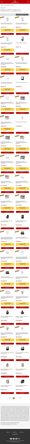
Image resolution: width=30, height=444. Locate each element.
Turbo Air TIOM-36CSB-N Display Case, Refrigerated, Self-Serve (22, 386)
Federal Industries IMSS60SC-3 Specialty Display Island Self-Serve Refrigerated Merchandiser (22, 297)
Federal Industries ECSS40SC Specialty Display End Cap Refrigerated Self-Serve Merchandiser (7, 258)
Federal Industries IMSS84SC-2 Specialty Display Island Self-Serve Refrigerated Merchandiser (7, 334)
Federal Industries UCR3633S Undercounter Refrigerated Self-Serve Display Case (6, 123)
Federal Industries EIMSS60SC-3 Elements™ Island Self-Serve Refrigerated (22, 238)
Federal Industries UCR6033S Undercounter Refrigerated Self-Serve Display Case (6, 182)
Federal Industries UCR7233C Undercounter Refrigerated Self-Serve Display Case (21, 202)
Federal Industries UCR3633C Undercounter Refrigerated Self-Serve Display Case (21, 103)
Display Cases (3, 7)
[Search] (15, 5)
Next (20, 398)
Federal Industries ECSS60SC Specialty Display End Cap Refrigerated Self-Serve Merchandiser (22, 278)
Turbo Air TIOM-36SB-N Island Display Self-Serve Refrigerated (7, 353)
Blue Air (12, 424)
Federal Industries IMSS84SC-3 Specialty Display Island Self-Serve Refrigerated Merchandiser (22, 334)
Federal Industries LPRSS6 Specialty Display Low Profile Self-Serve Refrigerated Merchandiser (22, 182)
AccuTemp (2, 424)
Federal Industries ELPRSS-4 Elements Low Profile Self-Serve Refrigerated (22, 23)
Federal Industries (7, 424)
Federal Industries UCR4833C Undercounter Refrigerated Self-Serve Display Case (6, 142)
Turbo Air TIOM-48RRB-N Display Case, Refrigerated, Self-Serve (7, 317)
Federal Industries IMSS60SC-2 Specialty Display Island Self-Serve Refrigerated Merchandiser (7, 297)
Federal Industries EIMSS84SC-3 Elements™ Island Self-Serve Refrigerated (7, 277)
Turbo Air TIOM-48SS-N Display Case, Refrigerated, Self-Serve (6, 386)
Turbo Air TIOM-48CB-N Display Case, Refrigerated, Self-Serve (6, 221)
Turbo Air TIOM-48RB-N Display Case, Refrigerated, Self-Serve (21, 221)
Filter (8, 14)
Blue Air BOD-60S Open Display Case (21, 82)
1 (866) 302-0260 (7, 30)
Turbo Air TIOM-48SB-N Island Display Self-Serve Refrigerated (22, 353)
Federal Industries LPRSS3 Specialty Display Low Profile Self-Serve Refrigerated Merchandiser (7, 63)
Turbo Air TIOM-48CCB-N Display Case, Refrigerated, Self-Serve (22, 317)
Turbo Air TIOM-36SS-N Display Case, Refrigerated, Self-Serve (21, 369)
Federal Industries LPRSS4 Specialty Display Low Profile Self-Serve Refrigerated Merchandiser (7, 103)
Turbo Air (15, 424)
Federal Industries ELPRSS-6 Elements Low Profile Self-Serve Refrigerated (22, 63)
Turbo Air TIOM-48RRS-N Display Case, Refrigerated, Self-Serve (7, 369)
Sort (22, 14)
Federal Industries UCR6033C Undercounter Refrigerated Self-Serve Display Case (21, 162)
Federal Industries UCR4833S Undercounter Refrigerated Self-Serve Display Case (21, 142)
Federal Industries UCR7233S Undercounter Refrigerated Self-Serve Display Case (6, 202)
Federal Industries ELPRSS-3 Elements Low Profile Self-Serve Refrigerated (7, 23)
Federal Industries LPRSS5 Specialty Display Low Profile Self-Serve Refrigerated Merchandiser (7, 162)
